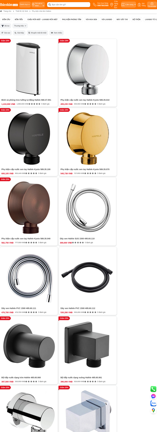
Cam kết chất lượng (17, 336)
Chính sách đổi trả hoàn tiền (90, 336)
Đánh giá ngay (59, 303)
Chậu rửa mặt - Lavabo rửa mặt (42, 19)
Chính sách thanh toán (88, 325)
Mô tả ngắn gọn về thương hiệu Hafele (51, 219)
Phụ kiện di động (44, 241)
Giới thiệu (13, 325)
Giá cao (6, 33)
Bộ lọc (5, 26)
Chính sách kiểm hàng (88, 341)
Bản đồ (30, 379)
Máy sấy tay (122, 19)
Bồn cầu (6, 19)
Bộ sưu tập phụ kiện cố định (52, 226)
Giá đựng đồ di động (49, 244)
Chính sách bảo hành (87, 333)
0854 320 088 (85, 368)
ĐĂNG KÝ (141, 333)
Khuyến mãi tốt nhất (37, 33)
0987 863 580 (131, 364)
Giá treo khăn (46, 230)
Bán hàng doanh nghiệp (19, 333)
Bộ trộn (136, 19)
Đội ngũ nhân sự (16, 338)
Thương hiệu (20, 26)
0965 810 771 (85, 364)
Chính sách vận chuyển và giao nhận (94, 330)
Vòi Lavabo (107, 19)
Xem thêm (59, 260)
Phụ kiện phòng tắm (71, 19)
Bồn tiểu (19, 19)
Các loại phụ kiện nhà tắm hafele (52, 223)
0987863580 (62, 325)
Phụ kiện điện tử (44, 251)
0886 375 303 (39, 368)
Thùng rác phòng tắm (49, 248)
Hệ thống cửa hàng (17, 328)
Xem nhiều (56, 33)
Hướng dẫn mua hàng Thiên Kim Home (95, 328)
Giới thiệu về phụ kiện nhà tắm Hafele (51, 216)
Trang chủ (5, 11)
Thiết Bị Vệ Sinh (22, 11)
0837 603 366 (40, 395)
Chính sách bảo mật (87, 338)
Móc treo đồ (45, 234)
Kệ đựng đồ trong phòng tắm (53, 237)
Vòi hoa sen (91, 19)
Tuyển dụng (14, 330)
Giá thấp (19, 33)
